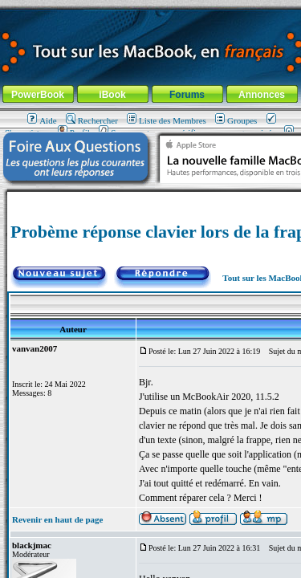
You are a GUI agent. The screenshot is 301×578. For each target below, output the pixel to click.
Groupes (236, 120)
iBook (112, 94)
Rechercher (92, 120)
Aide (41, 120)
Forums (187, 94)
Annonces (261, 94)
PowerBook (37, 94)
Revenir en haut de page (57, 519)
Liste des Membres (166, 120)
